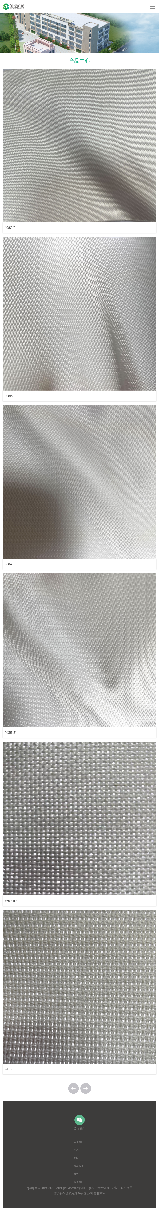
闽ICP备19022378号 (119, 1187)
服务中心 (79, 1173)
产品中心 (79, 1149)
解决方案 (79, 1165)
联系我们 (79, 1181)
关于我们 (79, 1141)
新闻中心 (79, 1157)
